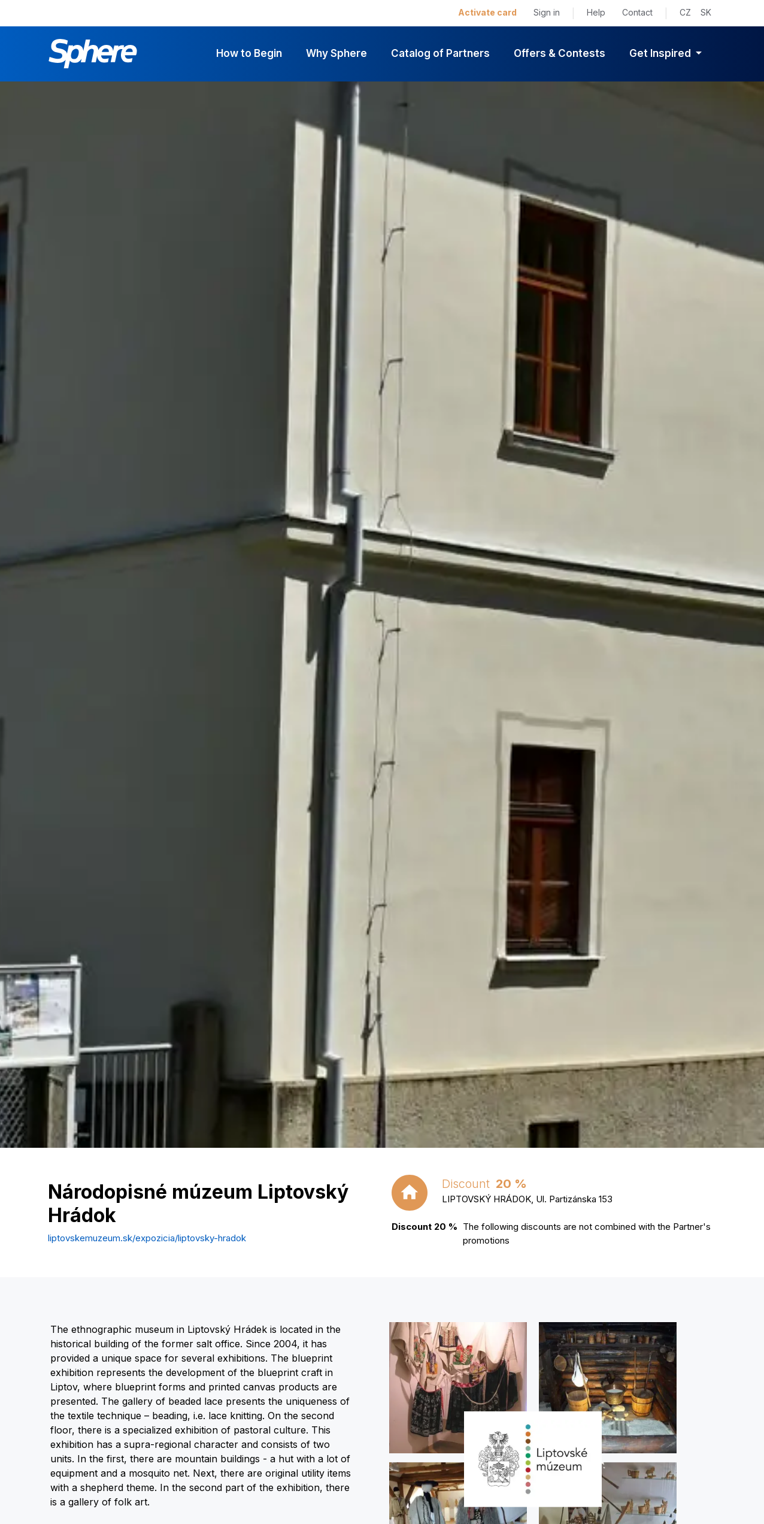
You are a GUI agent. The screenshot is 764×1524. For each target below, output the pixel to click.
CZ (685, 12)
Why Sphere (336, 53)
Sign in (546, 12)
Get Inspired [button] (661, 53)
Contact (637, 12)
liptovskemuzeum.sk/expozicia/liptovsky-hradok (147, 1238)
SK (706, 12)
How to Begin (249, 53)
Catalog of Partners (440, 53)
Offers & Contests (559, 53)
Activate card (487, 12)
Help (596, 12)
